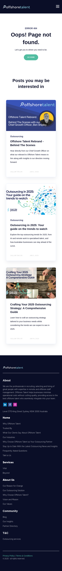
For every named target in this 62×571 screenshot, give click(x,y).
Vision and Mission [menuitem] (10, 500)
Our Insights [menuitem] (8, 522)
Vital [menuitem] (5, 468)
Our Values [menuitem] (7, 504)
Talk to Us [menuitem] (7, 455)
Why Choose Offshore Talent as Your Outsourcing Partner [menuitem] (27, 442)
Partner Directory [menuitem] (10, 526)
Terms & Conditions (24, 556)
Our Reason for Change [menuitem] (13, 486)
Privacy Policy (9, 556)
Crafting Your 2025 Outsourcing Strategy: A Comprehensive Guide (30, 308)
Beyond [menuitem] (6, 473)
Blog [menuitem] (5, 517)
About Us (8, 479)
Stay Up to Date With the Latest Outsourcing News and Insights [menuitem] (30, 446)
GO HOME (31, 57)
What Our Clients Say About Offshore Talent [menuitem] (22, 433)
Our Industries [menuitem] (9, 437)
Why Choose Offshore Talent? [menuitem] (15, 495)
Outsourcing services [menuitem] (12, 539)
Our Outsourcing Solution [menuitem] (14, 491)
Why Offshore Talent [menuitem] (12, 424)
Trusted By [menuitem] (7, 428)
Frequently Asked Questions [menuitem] (15, 451)
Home (6, 417)
